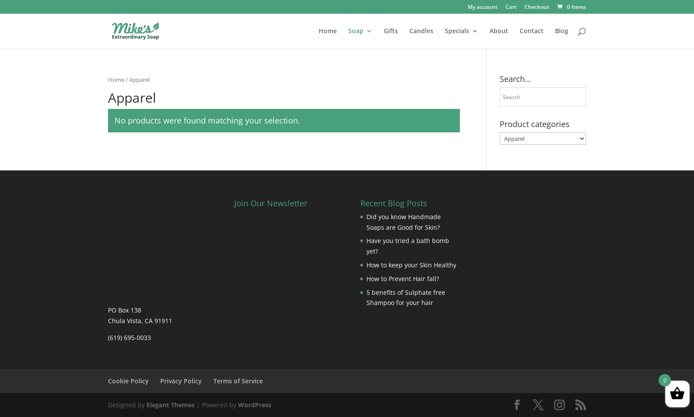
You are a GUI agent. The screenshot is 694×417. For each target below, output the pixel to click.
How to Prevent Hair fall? (402, 278)
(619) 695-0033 (129, 337)
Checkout (536, 7)
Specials (457, 31)
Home (328, 31)
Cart (511, 7)
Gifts (391, 31)
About (499, 31)
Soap (355, 31)
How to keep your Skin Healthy (411, 265)
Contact (532, 31)
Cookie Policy (128, 381)
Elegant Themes (171, 405)
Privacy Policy (181, 381)
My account (482, 7)
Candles (421, 31)
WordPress (254, 405)
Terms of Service (238, 381)
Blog (561, 31)
